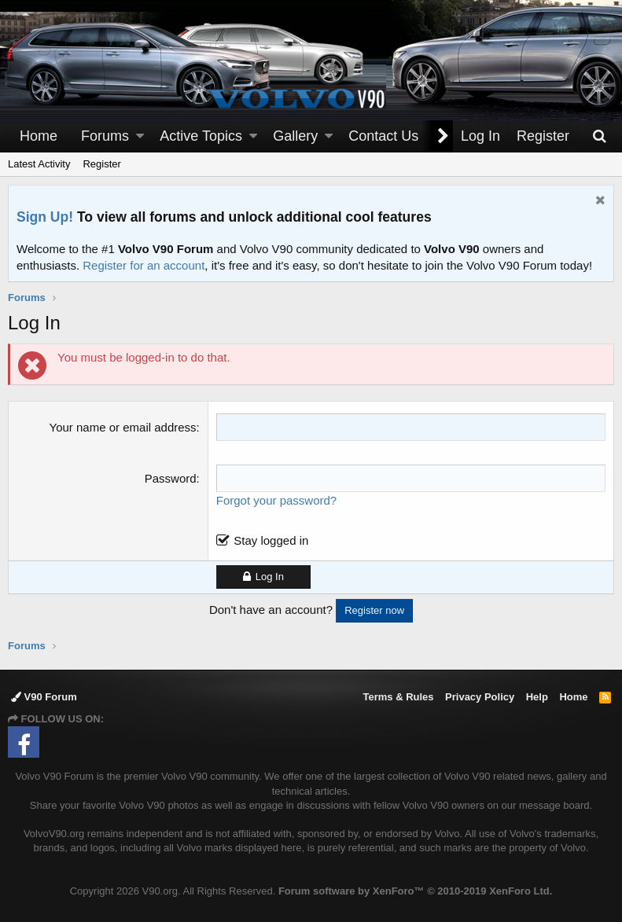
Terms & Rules (398, 697)
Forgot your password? (276, 500)
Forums (105, 136)
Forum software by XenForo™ (415, 891)
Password (171, 478)
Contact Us (383, 136)
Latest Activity (39, 164)
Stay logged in (271, 540)
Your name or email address (123, 427)
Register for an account (143, 265)
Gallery (295, 136)
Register (101, 164)
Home (38, 136)
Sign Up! (45, 217)
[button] (140, 136)
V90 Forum (44, 697)
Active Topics (201, 136)
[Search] (599, 136)
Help (537, 697)
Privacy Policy (479, 697)
